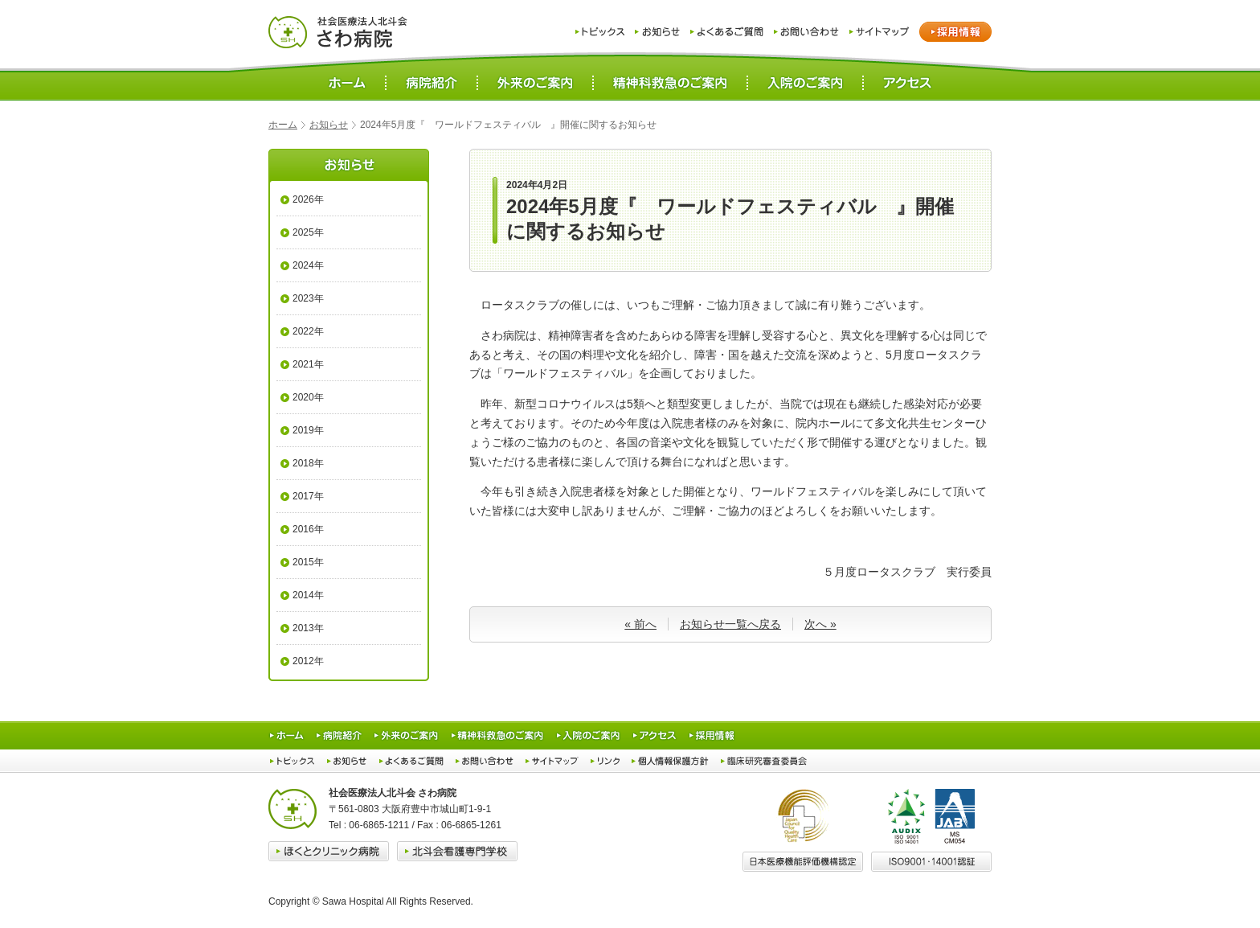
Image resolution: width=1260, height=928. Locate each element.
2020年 (308, 397)
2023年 (308, 298)
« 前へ (640, 624)
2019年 (308, 430)
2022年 (308, 331)
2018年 (308, 463)
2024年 (308, 265)
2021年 (308, 364)
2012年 (308, 661)
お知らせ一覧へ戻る (730, 624)
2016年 (308, 529)
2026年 (308, 199)
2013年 (308, 628)
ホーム (282, 124)
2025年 (308, 232)
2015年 (308, 562)
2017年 (308, 496)
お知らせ (328, 124)
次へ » (820, 624)
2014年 (308, 595)
